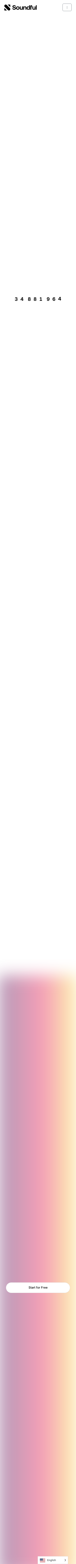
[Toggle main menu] (67, 7)
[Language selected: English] (53, 1560)
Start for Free (38, 1287)
